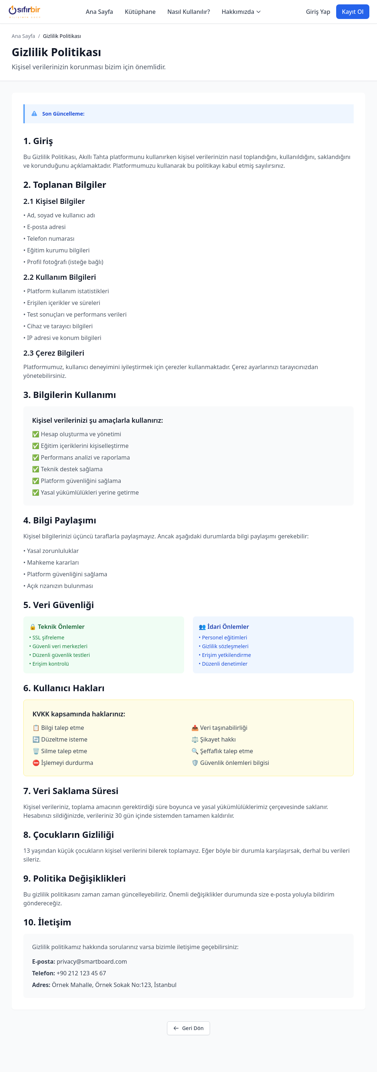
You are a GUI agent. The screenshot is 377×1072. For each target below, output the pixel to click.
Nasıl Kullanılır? (188, 12)
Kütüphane (140, 12)
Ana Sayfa (99, 12)
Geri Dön (188, 1028)
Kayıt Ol (353, 12)
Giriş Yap (318, 12)
